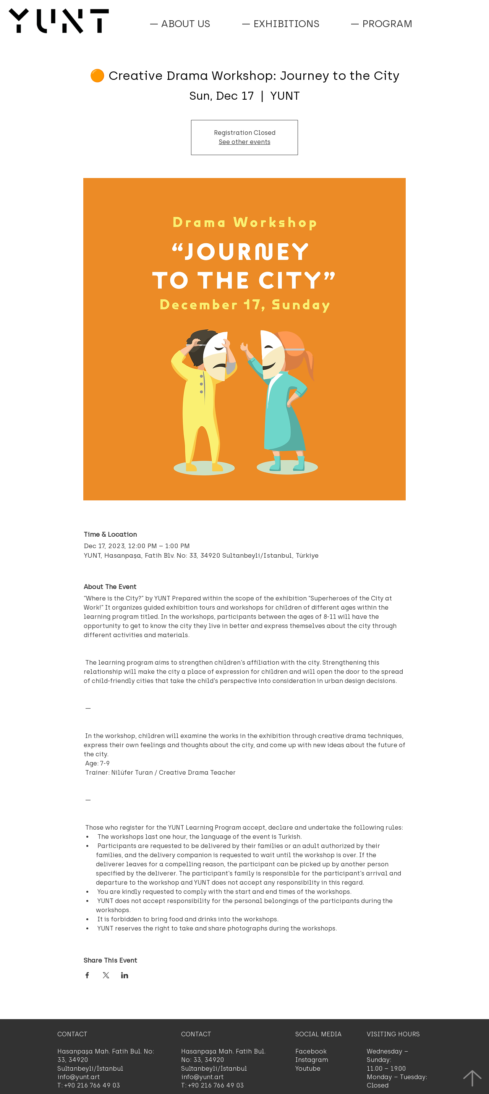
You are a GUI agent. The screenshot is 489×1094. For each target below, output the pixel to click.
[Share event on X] (106, 975)
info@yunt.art (78, 1077)
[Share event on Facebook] (87, 975)
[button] (381, 23)
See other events (244, 142)
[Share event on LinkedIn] (124, 975)
